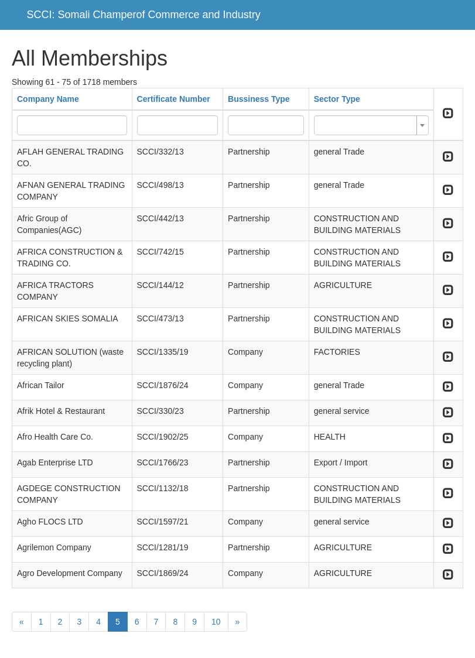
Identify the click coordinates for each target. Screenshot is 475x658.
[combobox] (371, 125)
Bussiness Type (259, 99)
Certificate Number (173, 99)
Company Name (48, 99)
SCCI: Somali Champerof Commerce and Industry (144, 14)
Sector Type (337, 99)
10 (216, 621)
